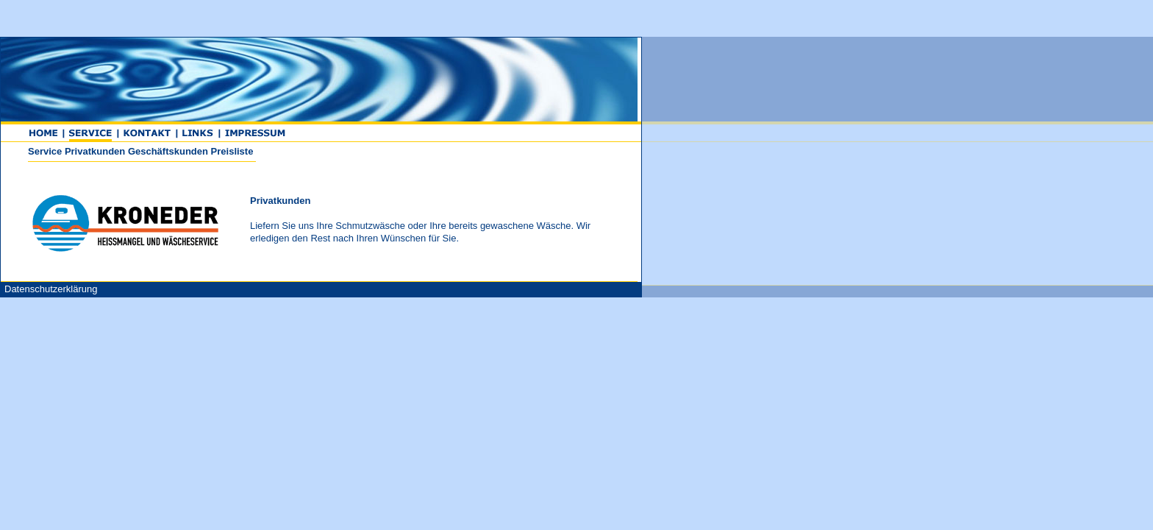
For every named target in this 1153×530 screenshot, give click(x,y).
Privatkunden (352, 151)
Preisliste (489, 151)
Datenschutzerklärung (308, 288)
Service (302, 151)
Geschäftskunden (425, 151)
